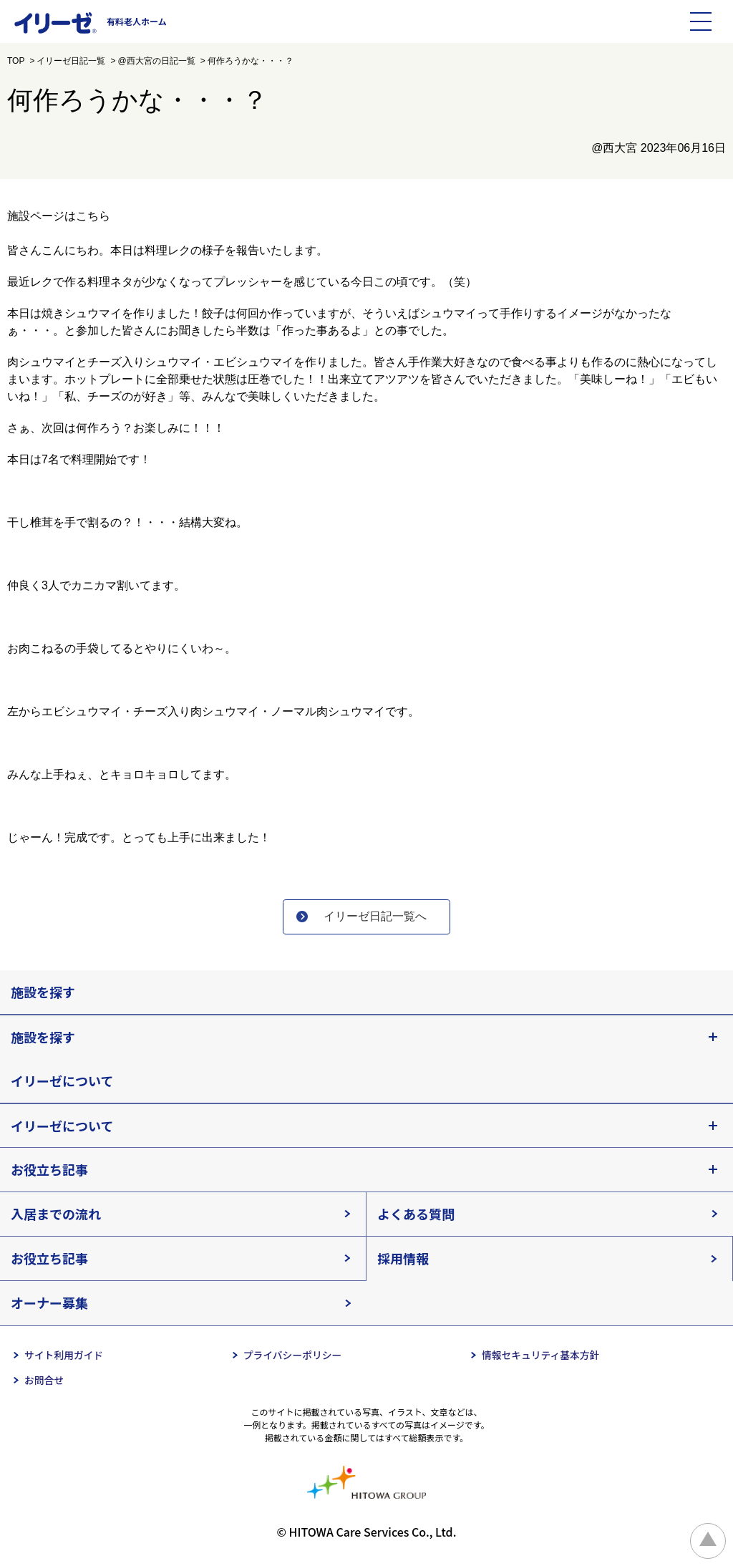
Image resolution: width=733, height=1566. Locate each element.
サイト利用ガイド (64, 1355)
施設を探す (43, 992)
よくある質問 (416, 1214)
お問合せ (44, 1381)
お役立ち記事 (49, 1170)
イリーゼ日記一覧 (71, 61)
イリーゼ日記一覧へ (377, 917)
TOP (15, 61)
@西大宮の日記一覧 (156, 61)
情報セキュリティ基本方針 (541, 1355)
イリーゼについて (62, 1081)
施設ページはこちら (58, 216)
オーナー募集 (49, 1303)
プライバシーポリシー (293, 1355)
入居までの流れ (56, 1214)
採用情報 (403, 1259)
